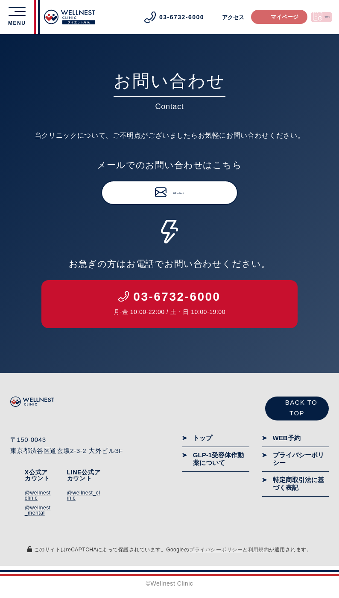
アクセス (201, 17)
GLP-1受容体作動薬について (218, 459)
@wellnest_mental (38, 510)
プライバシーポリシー (298, 459)
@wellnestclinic (38, 495)
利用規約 (258, 550)
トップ (202, 438)
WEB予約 (287, 438)
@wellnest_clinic (83, 495)
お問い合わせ (179, 193)
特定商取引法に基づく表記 (298, 484)
